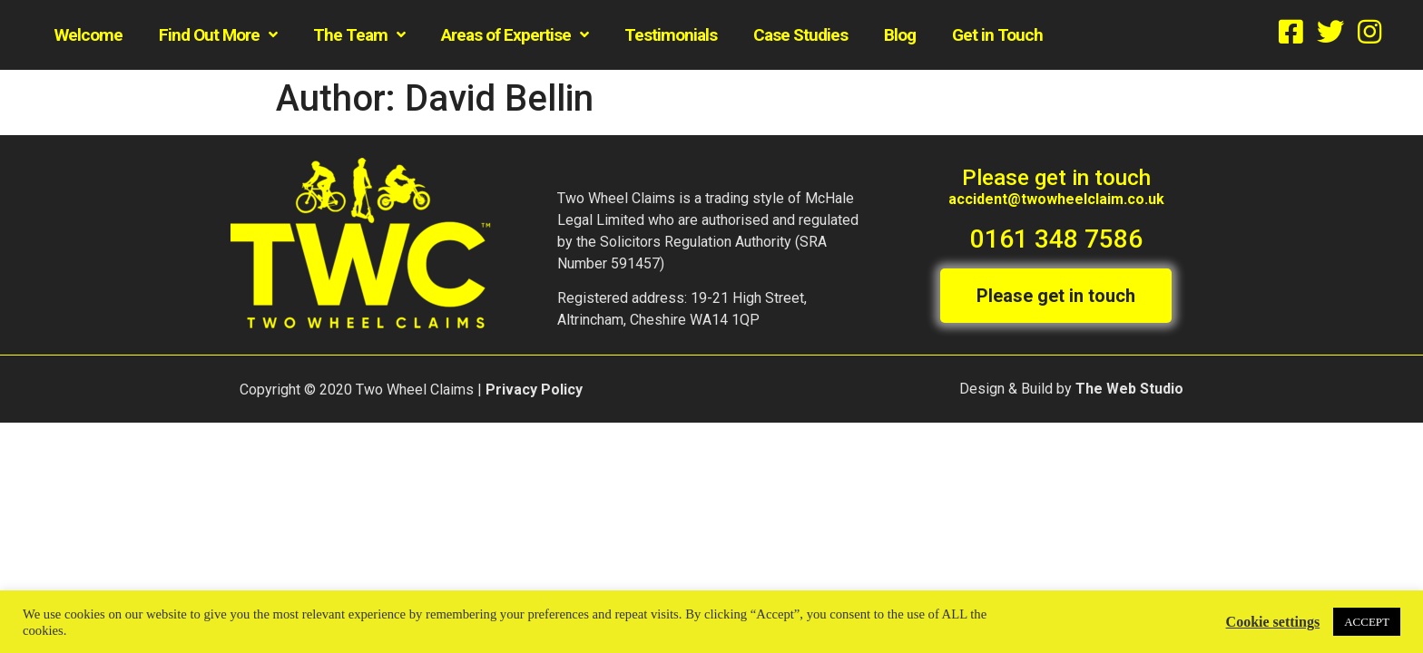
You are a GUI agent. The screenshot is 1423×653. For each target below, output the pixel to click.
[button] (1056, 295)
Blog (900, 34)
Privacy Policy (534, 388)
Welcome (88, 34)
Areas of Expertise (514, 35)
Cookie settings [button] (1273, 621)
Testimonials (670, 34)
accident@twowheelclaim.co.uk (1056, 199)
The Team (359, 35)
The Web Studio (1129, 388)
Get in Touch (997, 34)
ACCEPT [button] (1366, 622)
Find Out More (218, 35)
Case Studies (800, 34)
